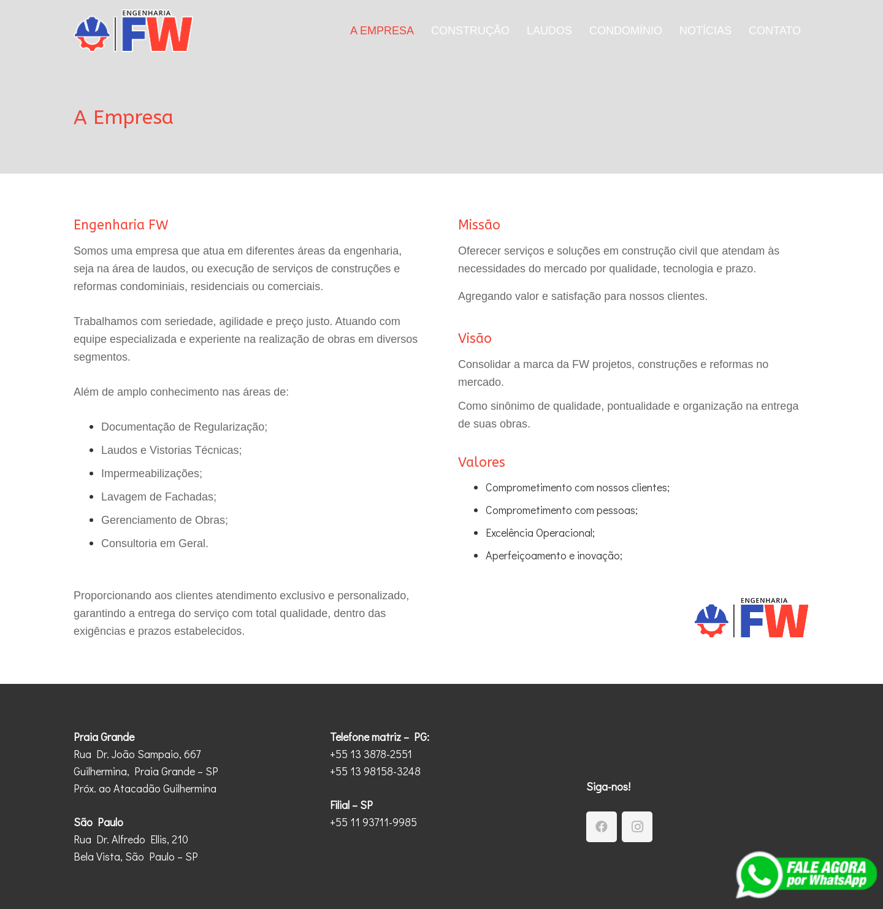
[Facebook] (601, 826)
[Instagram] (637, 826)
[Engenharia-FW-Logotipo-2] (133, 30)
